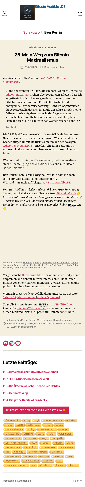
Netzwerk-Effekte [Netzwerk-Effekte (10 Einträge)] (13, 447)
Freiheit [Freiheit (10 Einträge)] (9, 425)
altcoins (11, 320)
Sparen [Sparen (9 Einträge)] (41, 434)
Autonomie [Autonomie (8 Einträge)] (44, 456)
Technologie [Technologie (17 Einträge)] (31, 447)
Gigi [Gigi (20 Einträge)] (37, 420)
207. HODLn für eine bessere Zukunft (26, 379)
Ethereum (12, 323)
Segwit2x (76, 323)
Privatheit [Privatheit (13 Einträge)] (71, 420)
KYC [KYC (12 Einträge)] (59, 461)
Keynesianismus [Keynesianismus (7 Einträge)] (12, 461)
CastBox (61, 265)
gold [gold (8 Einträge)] (7, 452)
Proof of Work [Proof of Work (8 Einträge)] (30, 438)
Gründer (50, 323)
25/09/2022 (31, 67)
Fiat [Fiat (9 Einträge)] (33, 465)
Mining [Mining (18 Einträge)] (31, 429)
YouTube (7, 267)
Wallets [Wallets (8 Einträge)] (70, 443)
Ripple (67, 323)
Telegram (18, 267)
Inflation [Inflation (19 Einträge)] (58, 442)
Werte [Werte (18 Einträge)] (20, 425)
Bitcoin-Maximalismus (18, 146)
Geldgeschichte (36, 323)
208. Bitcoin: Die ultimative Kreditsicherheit (30, 372)
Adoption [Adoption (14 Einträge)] (60, 465)
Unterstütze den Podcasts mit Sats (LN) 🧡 (36, 410)
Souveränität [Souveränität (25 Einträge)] (12, 420)
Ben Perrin (22, 320)
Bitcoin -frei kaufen (31, 308)
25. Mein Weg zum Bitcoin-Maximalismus (42, 57)
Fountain (27, 262)
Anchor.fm (47, 262)
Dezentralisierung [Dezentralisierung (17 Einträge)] (14, 429)
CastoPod (50, 265)
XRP (9, 326)
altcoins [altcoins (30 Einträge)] (73, 465)
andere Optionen (48, 297)
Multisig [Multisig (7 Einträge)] (51, 434)
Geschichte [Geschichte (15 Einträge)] (45, 465)
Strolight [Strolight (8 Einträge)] (44, 438)
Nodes (59, 323)
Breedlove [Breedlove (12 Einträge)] (28, 434)
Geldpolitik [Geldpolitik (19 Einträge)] (57, 438)
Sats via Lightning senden (19, 297)
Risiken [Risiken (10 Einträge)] (48, 425)
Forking (22, 323)
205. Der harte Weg (15, 393)
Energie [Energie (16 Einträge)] (63, 429)
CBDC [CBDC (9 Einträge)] (34, 443)
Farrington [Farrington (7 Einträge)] (45, 443)
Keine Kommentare (54, 67)
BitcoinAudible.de (33, 275)
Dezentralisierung (62, 320)
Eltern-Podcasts (66, 193)
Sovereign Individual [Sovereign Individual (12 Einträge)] (38, 452)
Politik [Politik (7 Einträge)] (70, 456)
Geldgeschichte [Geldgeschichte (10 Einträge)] (12, 434)
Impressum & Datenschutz (17, 480)
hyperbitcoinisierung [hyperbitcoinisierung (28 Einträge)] (16, 465)
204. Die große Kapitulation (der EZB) (26, 400)
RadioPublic (73, 265)
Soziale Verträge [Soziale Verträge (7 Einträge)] (66, 447)
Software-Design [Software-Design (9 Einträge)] (48, 447)
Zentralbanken (28, 326)
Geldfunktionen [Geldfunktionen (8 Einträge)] (34, 425)
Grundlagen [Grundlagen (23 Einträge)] (65, 433)
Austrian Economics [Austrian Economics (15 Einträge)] (53, 420)
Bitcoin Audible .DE (50, 7)
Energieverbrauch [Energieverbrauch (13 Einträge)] (47, 429)
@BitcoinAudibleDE (58, 182)
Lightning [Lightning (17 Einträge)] (48, 460)
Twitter (41, 267)
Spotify (37, 262)
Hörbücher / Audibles (42, 47)
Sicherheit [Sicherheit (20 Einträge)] (19, 451)
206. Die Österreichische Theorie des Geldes (31, 386)
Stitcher (29, 267)
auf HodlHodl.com (63, 304)
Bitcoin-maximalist (18, 94)
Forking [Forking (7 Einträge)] (27, 421)
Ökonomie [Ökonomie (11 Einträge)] (58, 456)
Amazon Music (21, 265)
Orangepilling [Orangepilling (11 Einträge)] (29, 456)
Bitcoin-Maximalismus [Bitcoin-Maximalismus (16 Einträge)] (16, 443)
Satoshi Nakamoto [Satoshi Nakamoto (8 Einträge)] (13, 438)
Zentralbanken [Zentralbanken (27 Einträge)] (31, 460)
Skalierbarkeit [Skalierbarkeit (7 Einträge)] (57, 452)
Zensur (15, 326)
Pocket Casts (37, 265)
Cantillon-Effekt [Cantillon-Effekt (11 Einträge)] (12, 456)
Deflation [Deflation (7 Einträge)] (59, 425)
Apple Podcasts (61, 262)
